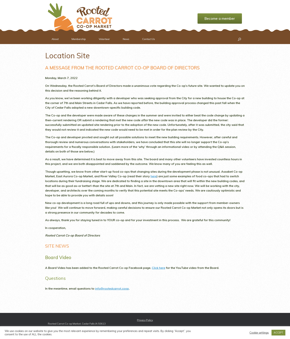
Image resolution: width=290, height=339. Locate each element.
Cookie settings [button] (259, 332)
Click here (158, 268)
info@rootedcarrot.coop (112, 288)
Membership (79, 39)
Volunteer (104, 39)
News (126, 39)
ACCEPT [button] (278, 332)
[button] (239, 39)
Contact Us (148, 39)
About (55, 39)
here (154, 176)
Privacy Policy (145, 320)
